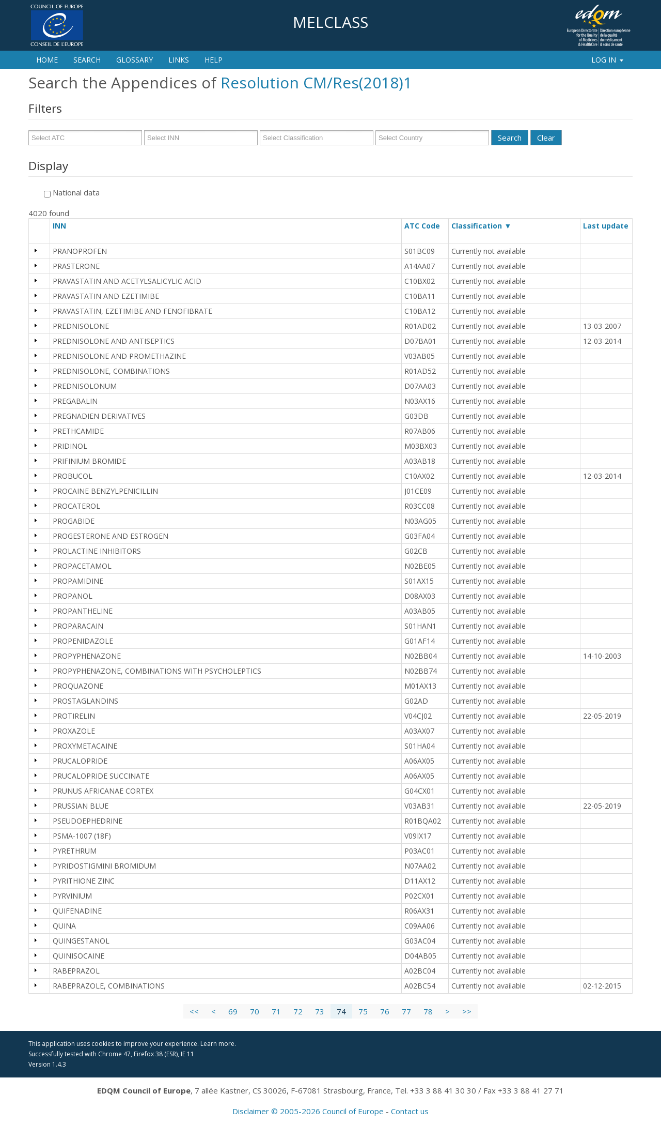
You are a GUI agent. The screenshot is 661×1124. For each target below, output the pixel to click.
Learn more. (218, 1043)
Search (87, 60)
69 (233, 1011)
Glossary (134, 60)
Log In (608, 60)
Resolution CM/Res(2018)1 (316, 82)
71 (276, 1011)
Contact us (410, 1111)
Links (178, 60)
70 (254, 1011)
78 (428, 1011)
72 (298, 1011)
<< (194, 1011)
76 (384, 1011)
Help (213, 60)
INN (64, 226)
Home (47, 60)
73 (319, 1011)
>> (466, 1011)
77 (406, 1011)
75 (363, 1011)
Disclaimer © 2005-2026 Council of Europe (308, 1111)
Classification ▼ (481, 226)
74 (341, 1011)
